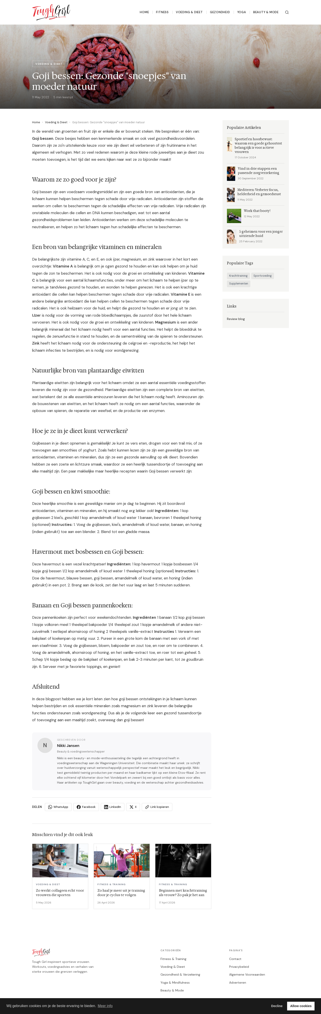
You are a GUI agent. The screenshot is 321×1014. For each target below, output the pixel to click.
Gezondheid (220, 12)
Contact (235, 959)
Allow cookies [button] (301, 1006)
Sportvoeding (262, 276)
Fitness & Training (173, 959)
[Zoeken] (287, 12)
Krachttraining (238, 276)
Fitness (162, 12)
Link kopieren (157, 807)
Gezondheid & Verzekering (180, 974)
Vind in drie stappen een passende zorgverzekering (258, 171)
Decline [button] (276, 1006)
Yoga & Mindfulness (175, 983)
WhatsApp (58, 807)
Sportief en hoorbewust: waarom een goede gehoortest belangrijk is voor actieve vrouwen (258, 145)
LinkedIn (112, 807)
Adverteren (237, 983)
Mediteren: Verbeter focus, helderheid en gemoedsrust (259, 192)
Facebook (86, 807)
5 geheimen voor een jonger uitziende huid (261, 234)
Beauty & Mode (266, 12)
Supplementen (238, 283)
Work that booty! (257, 211)
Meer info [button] (105, 1006)
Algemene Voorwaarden (247, 974)
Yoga (241, 12)
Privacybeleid (239, 967)
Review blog (236, 319)
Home (144, 12)
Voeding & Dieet (189, 12)
